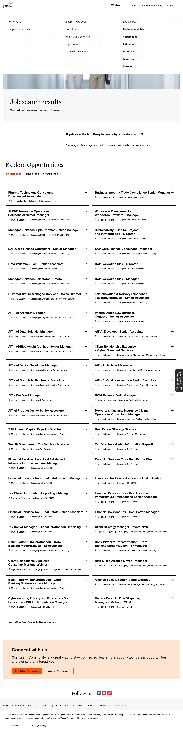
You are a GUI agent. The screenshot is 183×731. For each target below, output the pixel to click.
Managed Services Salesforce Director (36, 275)
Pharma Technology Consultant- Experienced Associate (31, 194)
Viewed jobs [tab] (50, 173)
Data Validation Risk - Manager (117, 275)
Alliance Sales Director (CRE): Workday (123, 570)
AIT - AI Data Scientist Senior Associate (37, 372)
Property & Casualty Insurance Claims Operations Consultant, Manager (122, 402)
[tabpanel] (91, 401)
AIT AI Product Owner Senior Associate (36, 401)
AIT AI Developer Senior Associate (119, 325)
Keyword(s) (25, 15)
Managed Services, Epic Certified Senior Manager (44, 228)
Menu (118, 5)
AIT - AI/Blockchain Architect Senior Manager (41, 340)
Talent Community (152, 5)
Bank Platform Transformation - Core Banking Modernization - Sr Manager (121, 536)
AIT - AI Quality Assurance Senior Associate (126, 372)
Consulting (47, 694)
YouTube (104, 682)
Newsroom (79, 694)
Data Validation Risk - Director (116, 261)
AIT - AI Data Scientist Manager (31, 325)
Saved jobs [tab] (32, 173)
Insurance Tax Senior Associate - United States (128, 465)
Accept (15, 725)
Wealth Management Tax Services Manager (39, 433)
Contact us (120, 694)
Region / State (104, 15)
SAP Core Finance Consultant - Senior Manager (42, 246)
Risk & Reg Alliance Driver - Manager (121, 552)
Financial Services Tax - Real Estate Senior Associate (29, 503)
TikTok (109, 682)
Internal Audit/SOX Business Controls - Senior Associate (115, 309)
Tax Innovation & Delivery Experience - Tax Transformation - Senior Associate (122, 291)
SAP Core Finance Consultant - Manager (124, 246)
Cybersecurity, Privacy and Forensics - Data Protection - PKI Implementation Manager (40, 590)
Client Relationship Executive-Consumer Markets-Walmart (30, 554)
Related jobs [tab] (14, 173)
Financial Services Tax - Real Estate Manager (127, 502)
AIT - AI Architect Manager (114, 358)
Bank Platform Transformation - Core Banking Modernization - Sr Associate (35, 536)
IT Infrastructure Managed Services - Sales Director (45, 289)
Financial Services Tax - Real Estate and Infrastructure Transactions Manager (37, 449)
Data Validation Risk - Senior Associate (36, 261)
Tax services (63, 694)
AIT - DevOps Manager (25, 386)
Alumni (92, 694)
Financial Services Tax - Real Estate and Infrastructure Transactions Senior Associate (126, 485)
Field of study (65, 15)
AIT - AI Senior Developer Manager (33, 358)
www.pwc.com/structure (92, 710)
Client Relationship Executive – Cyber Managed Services (115, 341)
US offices (105, 694)
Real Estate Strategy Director (116, 419)
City (137, 15)
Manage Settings (39, 725)
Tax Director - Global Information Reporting (126, 433)
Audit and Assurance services (20, 694)
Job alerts (131, 5)
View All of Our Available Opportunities (32, 611)
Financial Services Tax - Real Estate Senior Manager (28, 467)
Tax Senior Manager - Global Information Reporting (45, 520)
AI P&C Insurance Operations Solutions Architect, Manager (29, 212)
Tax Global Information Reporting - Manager (40, 483)
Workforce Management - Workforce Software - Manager (117, 212)
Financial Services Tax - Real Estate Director (126, 447)
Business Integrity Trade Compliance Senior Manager (115, 194)
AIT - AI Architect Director (27, 307)
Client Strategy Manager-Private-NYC (122, 520)
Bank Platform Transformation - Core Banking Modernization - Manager (35, 572)
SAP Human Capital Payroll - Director (35, 419)
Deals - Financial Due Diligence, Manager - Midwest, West (117, 590)
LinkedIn (99, 682)
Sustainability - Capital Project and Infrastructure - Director (116, 230)
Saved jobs (173, 5)
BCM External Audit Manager (115, 386)
